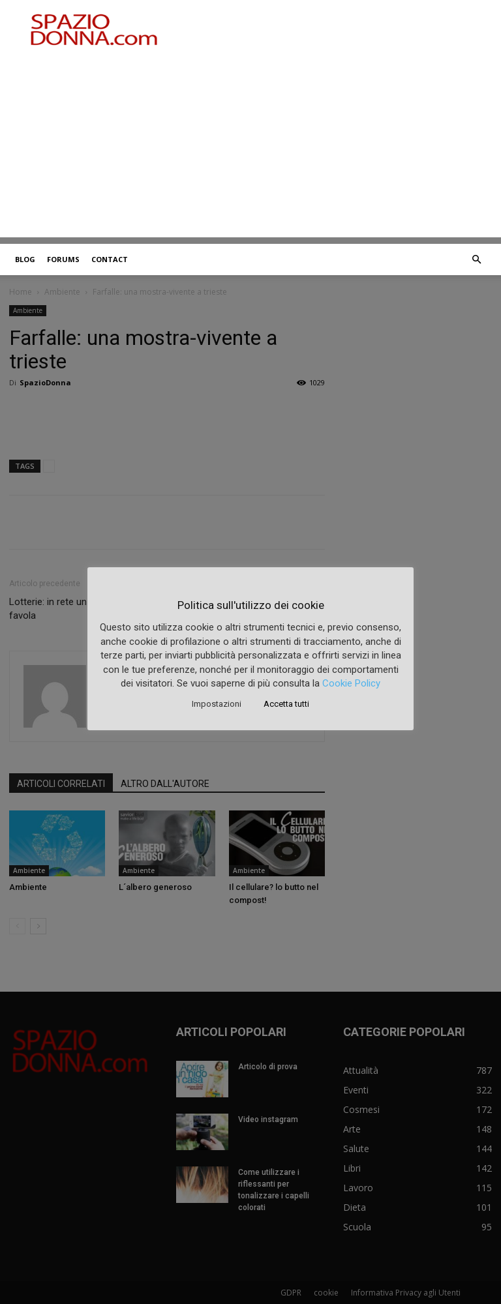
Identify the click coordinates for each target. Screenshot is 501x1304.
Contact (109, 259)
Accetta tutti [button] (286, 704)
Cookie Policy (351, 683)
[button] (476, 260)
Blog (25, 259)
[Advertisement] (250, 146)
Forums (63, 259)
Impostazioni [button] (216, 704)
